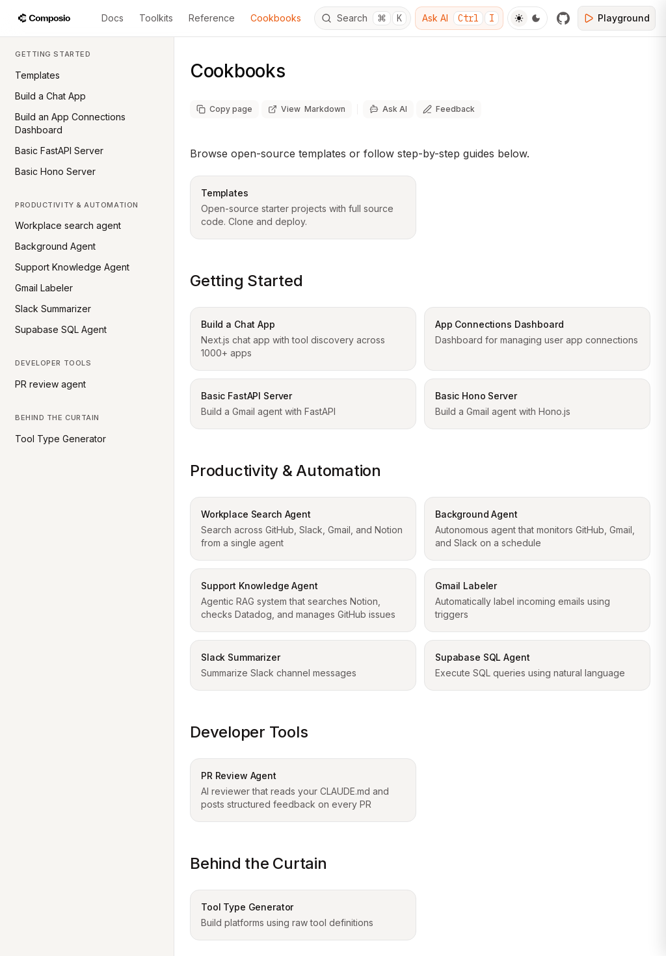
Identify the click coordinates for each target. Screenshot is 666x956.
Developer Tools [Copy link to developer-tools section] (249, 732)
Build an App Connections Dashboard (70, 123)
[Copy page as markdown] (224, 109)
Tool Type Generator (60, 438)
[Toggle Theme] (527, 18)
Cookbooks (275, 17)
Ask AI (460, 18)
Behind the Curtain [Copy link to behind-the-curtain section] (258, 863)
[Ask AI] (388, 109)
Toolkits (156, 17)
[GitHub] (563, 18)
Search (363, 18)
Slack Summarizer (53, 308)
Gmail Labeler (44, 287)
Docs (112, 17)
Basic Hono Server (55, 171)
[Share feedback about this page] (448, 109)
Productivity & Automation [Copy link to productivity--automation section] (285, 470)
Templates (37, 75)
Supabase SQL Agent (61, 329)
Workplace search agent (68, 225)
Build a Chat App (50, 95)
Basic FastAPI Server (59, 150)
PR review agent (50, 384)
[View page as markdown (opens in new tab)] (306, 109)
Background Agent (55, 246)
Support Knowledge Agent (72, 266)
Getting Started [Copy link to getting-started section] (246, 280)
